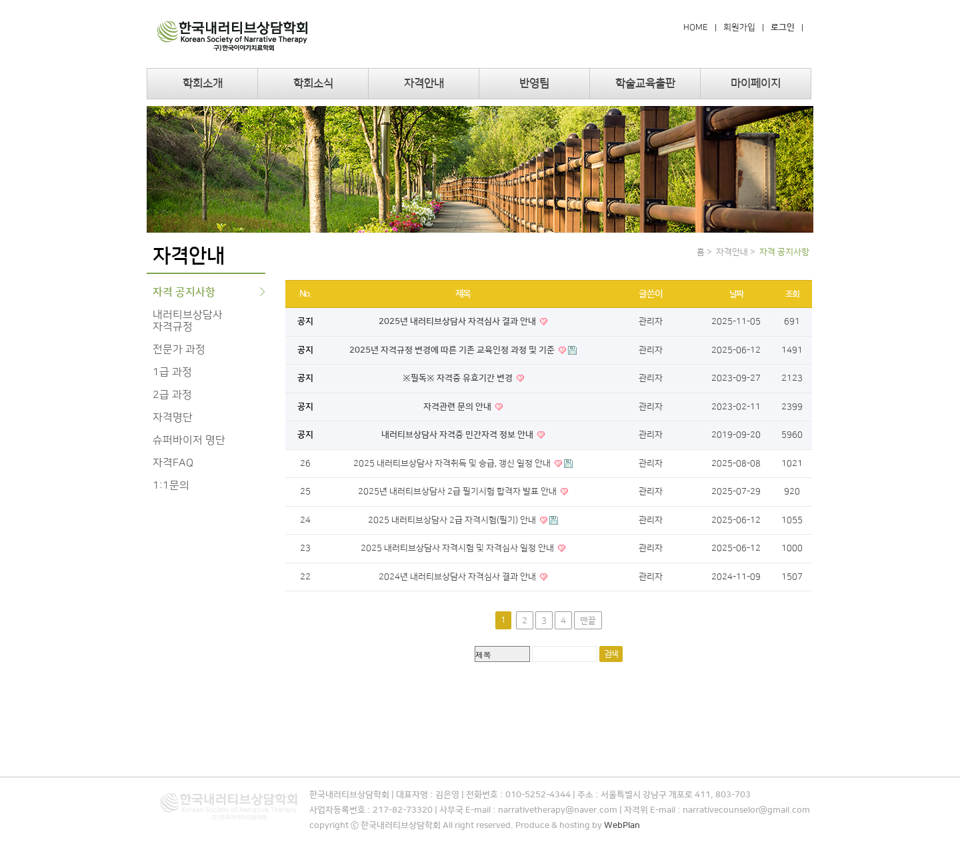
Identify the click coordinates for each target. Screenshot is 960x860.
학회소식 (313, 83)
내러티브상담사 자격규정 (188, 321)
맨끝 (588, 620)
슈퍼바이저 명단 (189, 440)
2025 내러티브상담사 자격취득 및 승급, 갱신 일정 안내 (453, 463)
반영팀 (534, 83)
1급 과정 (172, 372)
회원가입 (739, 27)
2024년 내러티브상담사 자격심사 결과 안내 (458, 576)
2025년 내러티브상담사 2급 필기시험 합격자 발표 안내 (458, 491)
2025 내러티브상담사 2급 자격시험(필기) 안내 (453, 520)
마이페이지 (756, 83)
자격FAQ (173, 463)
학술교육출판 (645, 83)
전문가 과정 (179, 349)
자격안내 (424, 83)
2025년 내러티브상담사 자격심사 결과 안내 (458, 321)
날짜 (736, 294)
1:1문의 (171, 485)
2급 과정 (172, 395)
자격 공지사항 (184, 292)
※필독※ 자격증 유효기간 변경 (459, 378)
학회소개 (203, 83)
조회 (792, 294)
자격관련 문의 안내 (458, 406)
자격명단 (173, 417)
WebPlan (622, 825)
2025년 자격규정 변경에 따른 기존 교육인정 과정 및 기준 (453, 350)
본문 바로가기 (0, 0)
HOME (695, 27)
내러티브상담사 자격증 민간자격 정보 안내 (458, 434)
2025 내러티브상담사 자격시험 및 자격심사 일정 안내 (458, 548)
